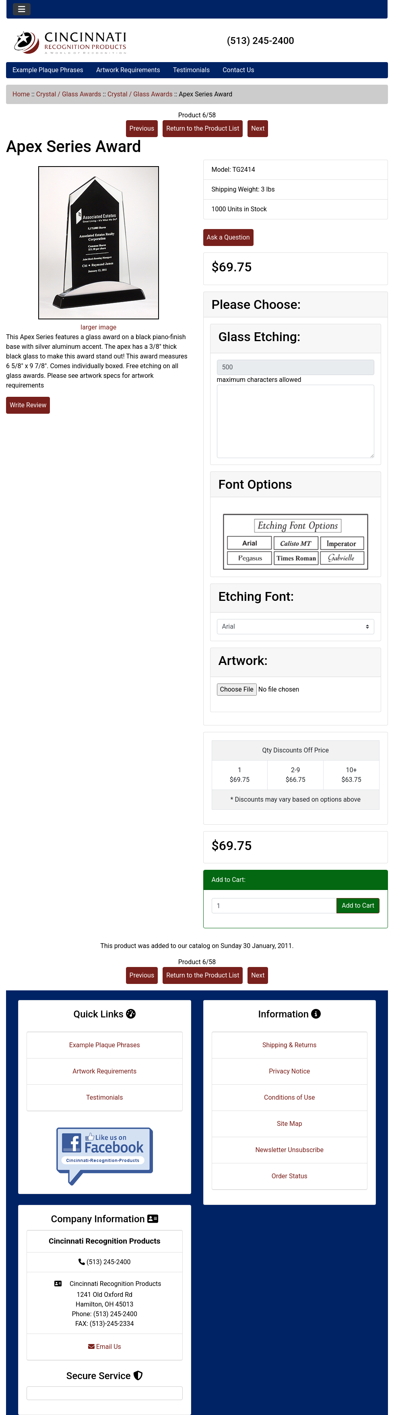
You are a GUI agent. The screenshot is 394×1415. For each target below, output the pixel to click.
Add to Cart (358, 905)
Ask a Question (228, 237)
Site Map (289, 1123)
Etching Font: (256, 596)
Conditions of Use (289, 1097)
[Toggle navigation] (22, 9)
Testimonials (191, 70)
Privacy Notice (289, 1071)
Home (21, 94)
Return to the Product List (202, 128)
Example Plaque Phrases (47, 70)
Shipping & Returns (289, 1045)
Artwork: (243, 660)
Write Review (28, 405)
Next (257, 128)
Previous (142, 128)
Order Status (289, 1176)
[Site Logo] (70, 42)
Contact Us (238, 70)
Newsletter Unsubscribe (289, 1150)
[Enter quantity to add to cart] (274, 905)
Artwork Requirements (128, 70)
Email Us (104, 1346)
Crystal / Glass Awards (68, 94)
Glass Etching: (260, 336)
